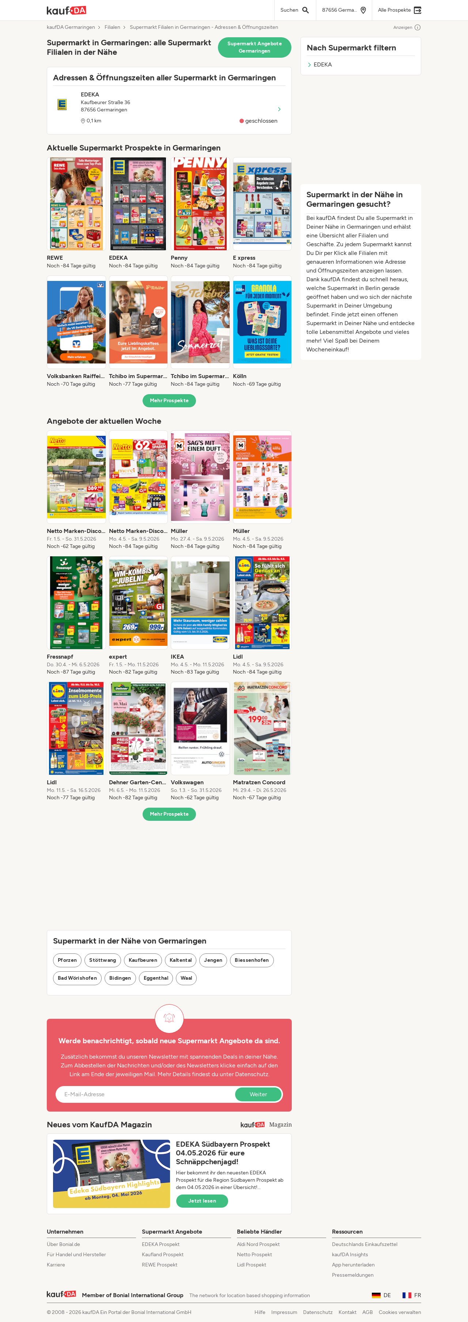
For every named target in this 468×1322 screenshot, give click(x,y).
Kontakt (347, 1312)
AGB (367, 1312)
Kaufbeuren (143, 960)
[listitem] (76, 213)
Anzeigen (407, 27)
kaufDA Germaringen (71, 27)
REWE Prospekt (159, 1265)
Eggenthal (156, 978)
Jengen (213, 960)
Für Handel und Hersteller (76, 1254)
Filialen (112, 27)
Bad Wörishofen (77, 978)
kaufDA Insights (350, 1254)
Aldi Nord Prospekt (258, 1244)
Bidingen (120, 978)
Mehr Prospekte (169, 400)
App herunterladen (353, 1265)
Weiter (258, 1094)
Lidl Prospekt (251, 1265)
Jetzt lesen (202, 1201)
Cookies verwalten (400, 1312)
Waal (186, 978)
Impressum (284, 1312)
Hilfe (259, 1312)
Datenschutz (251, 1074)
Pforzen (67, 960)
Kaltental (181, 960)
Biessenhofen (252, 960)
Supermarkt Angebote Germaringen (254, 47)
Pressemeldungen (353, 1275)
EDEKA (319, 64)
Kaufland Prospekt (163, 1254)
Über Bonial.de (63, 1244)
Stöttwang (102, 960)
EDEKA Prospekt (161, 1244)
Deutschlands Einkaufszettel (364, 1244)
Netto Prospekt (254, 1254)
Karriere (56, 1265)
